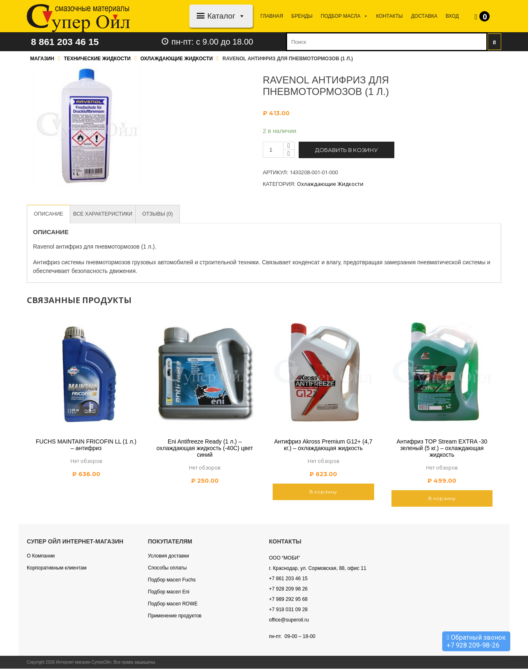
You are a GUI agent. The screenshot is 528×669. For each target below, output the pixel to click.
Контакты (389, 16)
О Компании (41, 556)
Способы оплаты (167, 568)
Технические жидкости (97, 59)
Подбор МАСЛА (344, 16)
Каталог (226, 16)
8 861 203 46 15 (67, 41)
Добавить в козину (346, 150)
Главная (271, 16)
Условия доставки (168, 556)
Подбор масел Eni (168, 592)
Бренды (301, 16)
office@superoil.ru (289, 620)
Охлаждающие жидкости (176, 59)
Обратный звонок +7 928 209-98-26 (476, 641)
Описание (49, 214)
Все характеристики (105, 214)
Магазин (42, 59)
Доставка (424, 16)
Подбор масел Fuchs (172, 580)
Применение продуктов (175, 616)
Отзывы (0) (161, 214)
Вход (452, 16)
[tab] (49, 214)
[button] (240, 16)
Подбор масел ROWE (173, 604)
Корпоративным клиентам (57, 568)
